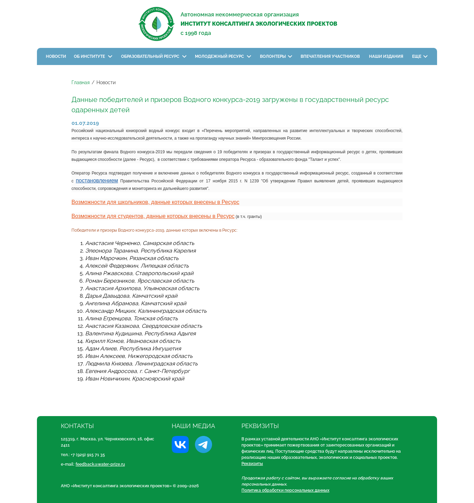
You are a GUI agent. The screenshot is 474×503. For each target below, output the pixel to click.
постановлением (97, 180)
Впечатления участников (331, 56)
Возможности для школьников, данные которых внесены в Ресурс (155, 202)
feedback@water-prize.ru (100, 464)
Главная (80, 82)
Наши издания (386, 56)
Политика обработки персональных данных (285, 490)
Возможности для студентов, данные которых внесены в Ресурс (153, 216)
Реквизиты (252, 463)
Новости (56, 56)
